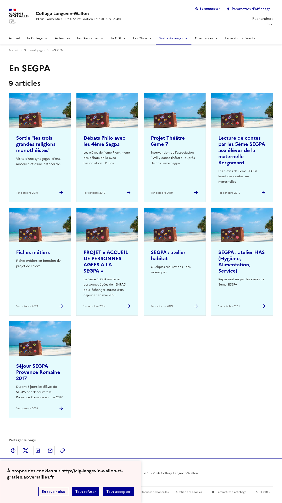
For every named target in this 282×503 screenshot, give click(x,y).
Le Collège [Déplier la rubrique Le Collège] (35, 38)
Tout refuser (85, 491)
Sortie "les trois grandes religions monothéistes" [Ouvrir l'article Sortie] (36, 144)
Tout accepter (118, 491)
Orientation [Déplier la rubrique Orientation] (204, 38)
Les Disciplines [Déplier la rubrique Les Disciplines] (87, 38)
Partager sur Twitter (25, 450)
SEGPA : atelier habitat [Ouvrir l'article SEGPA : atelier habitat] (168, 255)
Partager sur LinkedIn (37, 450)
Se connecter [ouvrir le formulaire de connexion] (210, 8)
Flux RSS (265, 492)
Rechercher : (262, 18)
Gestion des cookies (189, 492)
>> (269, 24)
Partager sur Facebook (13, 450)
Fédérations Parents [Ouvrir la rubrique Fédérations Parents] (240, 38)
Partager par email (50, 450)
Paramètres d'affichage (231, 492)
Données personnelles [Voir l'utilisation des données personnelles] (155, 492)
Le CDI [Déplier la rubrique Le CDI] (116, 38)
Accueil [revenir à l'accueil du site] (14, 38)
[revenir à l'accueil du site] (78, 13)
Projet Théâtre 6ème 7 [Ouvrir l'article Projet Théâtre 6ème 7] (168, 141)
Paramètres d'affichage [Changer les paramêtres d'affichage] (251, 8)
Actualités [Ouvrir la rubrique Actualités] (62, 38)
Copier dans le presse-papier (62, 450)
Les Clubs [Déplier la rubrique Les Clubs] (140, 38)
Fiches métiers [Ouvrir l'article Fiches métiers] (33, 252)
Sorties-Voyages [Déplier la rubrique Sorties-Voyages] (171, 38)
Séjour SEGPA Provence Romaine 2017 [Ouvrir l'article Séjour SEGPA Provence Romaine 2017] (38, 372)
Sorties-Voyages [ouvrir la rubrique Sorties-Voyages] (34, 50)
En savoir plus (53, 491)
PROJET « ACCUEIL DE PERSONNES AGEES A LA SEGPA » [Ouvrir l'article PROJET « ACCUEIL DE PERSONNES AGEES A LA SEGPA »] (105, 262)
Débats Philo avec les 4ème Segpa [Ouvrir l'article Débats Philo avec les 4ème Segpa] (104, 141)
